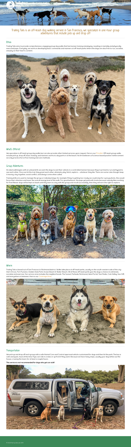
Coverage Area (45, 276)
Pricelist (99, 153)
